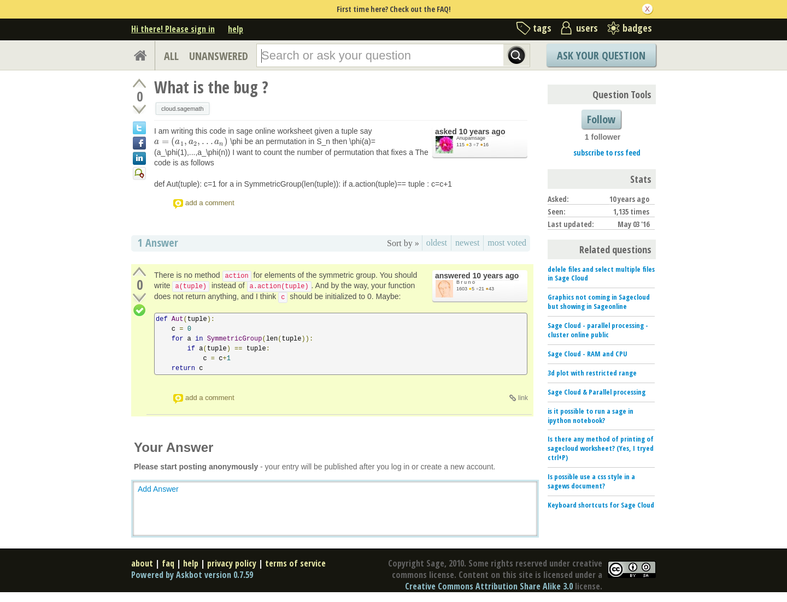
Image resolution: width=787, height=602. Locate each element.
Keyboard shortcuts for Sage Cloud (601, 505)
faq (168, 563)
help (235, 29)
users (587, 27)
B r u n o (465, 282)
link (523, 398)
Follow (601, 119)
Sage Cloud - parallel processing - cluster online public (598, 329)
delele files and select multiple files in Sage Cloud (601, 273)
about (142, 563)
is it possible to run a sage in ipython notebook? (590, 415)
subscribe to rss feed (607, 152)
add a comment (209, 203)
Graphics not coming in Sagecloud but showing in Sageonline (599, 301)
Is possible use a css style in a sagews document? (591, 481)
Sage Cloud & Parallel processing (596, 392)
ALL (171, 56)
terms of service (295, 563)
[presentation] (191, 141)
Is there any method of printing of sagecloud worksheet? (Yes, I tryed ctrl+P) (601, 448)
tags (542, 27)
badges (637, 27)
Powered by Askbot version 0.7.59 (192, 575)
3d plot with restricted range (592, 373)
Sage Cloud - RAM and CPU (587, 354)
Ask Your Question (601, 55)
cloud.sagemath (182, 108)
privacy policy (231, 563)
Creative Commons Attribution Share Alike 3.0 (489, 586)
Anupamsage (470, 138)
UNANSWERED (218, 56)
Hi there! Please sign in (173, 29)
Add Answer (158, 489)
